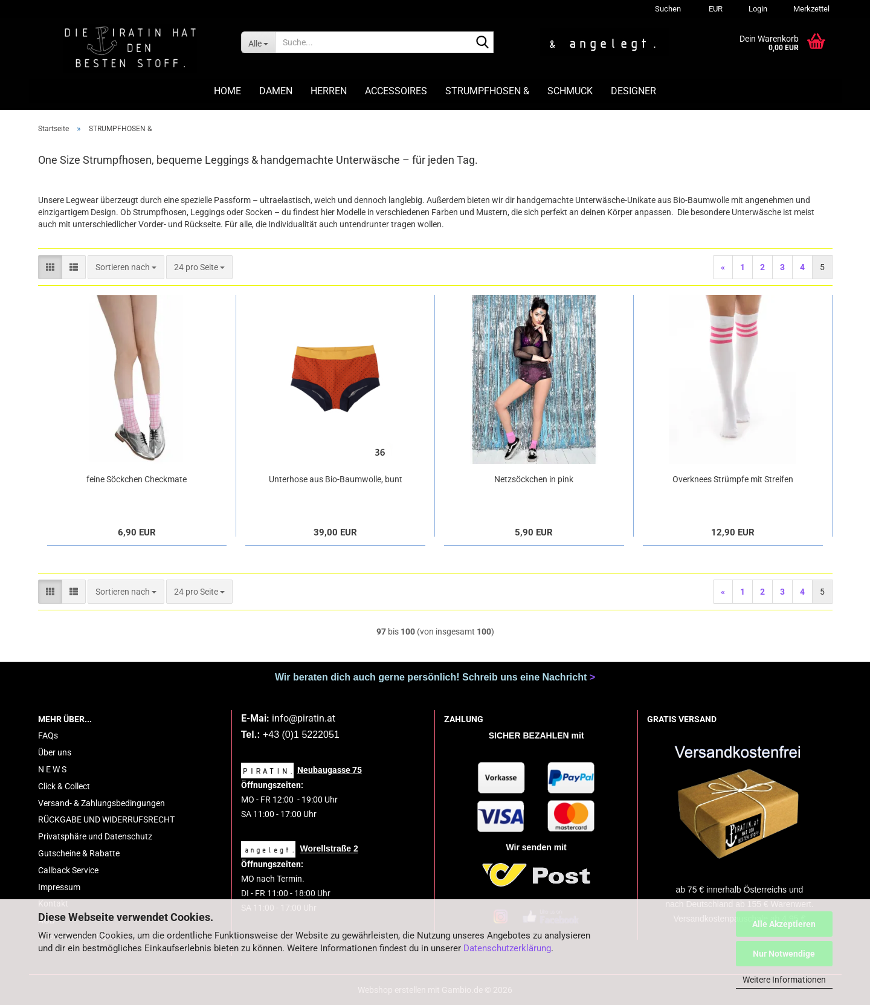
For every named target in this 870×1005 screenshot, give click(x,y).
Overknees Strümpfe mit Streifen (732, 479)
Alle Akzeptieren (784, 924)
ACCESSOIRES (396, 91)
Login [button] (757, 8)
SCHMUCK (570, 91)
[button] (714, 9)
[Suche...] (258, 42)
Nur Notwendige (784, 953)
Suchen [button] (668, 8)
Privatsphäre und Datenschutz (95, 836)
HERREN (329, 91)
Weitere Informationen (784, 979)
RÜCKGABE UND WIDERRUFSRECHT (106, 819)
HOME (227, 91)
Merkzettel (810, 8)
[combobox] (126, 267)
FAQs (48, 735)
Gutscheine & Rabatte (79, 853)
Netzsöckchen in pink (533, 479)
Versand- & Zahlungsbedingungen (101, 803)
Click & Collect (64, 786)
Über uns (54, 752)
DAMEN (275, 91)
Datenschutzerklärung (507, 948)
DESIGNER (633, 91)
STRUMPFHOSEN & (487, 91)
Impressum (59, 887)
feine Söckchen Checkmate (136, 479)
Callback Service (68, 870)
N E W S (52, 769)
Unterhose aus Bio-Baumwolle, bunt (335, 479)
